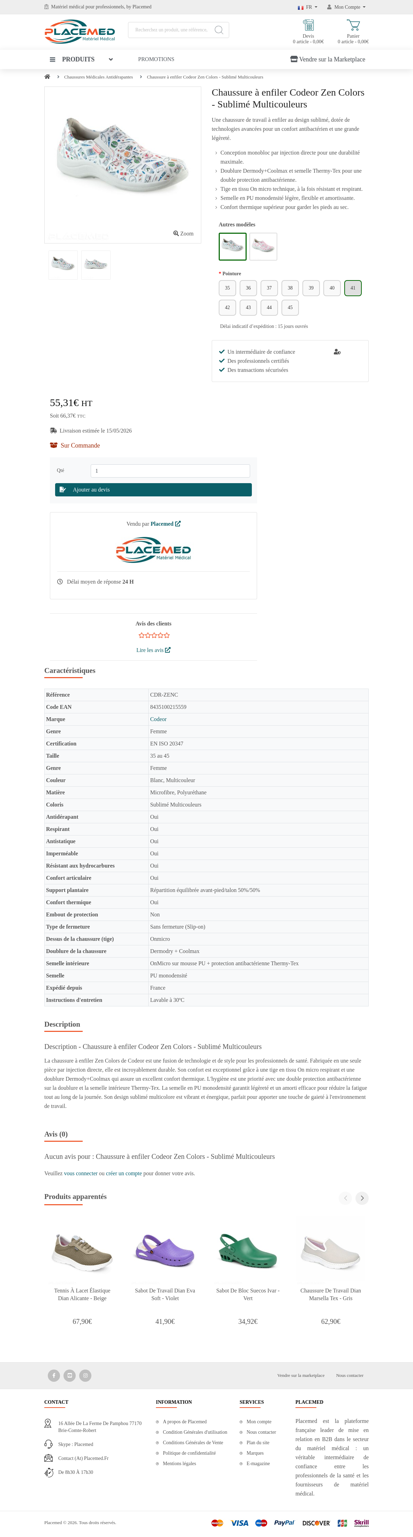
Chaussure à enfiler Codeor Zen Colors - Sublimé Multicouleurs (205, 77)
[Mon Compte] (346, 7)
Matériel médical (67, 6)
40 (332, 288)
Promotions (156, 59)
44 (269, 307)
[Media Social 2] (69, 1376)
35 (227, 288)
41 (353, 288)
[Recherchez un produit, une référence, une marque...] (178, 30)
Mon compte (259, 1421)
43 (248, 307)
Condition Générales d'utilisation (195, 1432)
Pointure (232, 273)
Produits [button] (72, 59)
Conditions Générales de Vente (193, 1442)
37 (269, 288)
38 (290, 288)
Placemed (166, 524)
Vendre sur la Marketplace (327, 59)
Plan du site (258, 1442)
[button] (362, 1198)
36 (248, 288)
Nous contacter (349, 1375)
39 (311, 288)
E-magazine (258, 1463)
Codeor (158, 719)
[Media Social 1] (54, 1376)
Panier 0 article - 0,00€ (353, 32)
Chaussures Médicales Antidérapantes (98, 77)
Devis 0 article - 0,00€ (308, 32)
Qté (62, 470)
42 (227, 307)
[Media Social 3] (85, 1376)
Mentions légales (179, 1463)
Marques (255, 1453)
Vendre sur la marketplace (300, 1375)
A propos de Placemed (185, 1421)
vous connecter (81, 1173)
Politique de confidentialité (189, 1453)
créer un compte (124, 1173)
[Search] (219, 30)
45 (290, 307)
